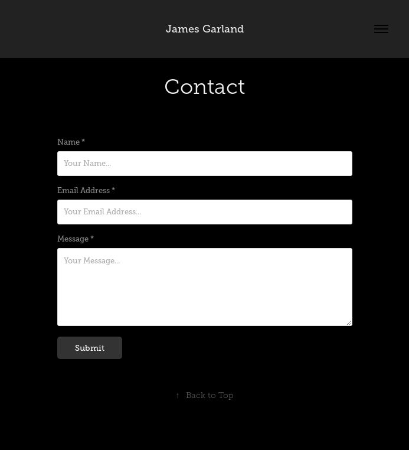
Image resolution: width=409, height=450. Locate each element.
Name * (71, 142)
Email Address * (86, 191)
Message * (75, 239)
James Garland (205, 29)
